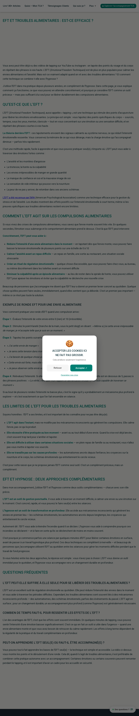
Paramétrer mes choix (69, 375)
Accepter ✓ (81, 368)
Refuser (58, 368)
